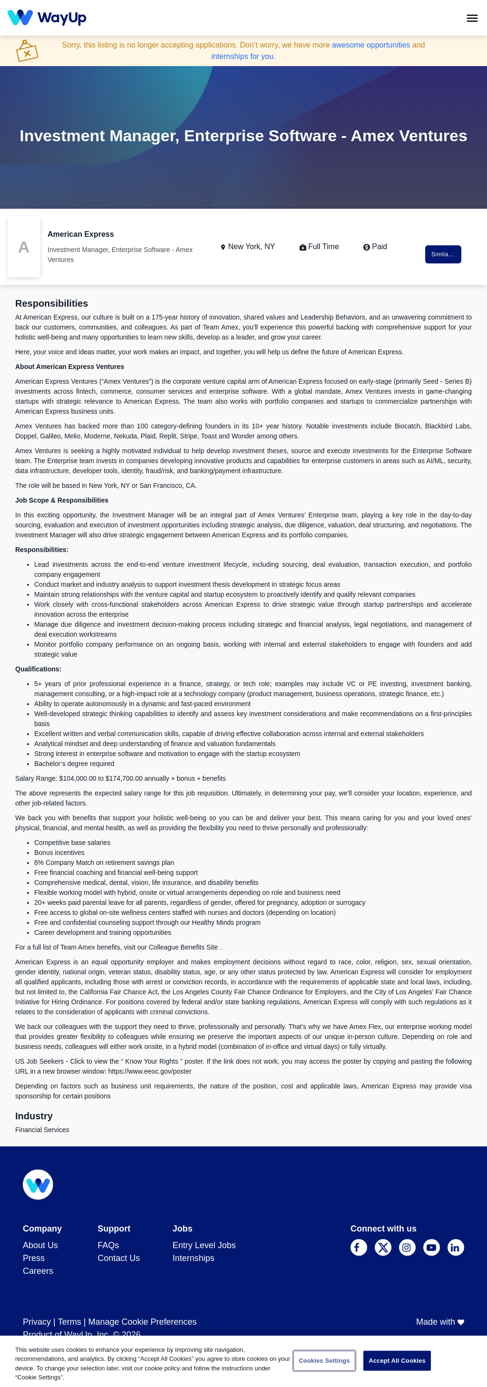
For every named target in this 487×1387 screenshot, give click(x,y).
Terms (69, 1322)
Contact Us (118, 1258)
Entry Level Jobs (204, 1245)
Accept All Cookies (397, 1360)
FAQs (108, 1245)
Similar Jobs (446, 254)
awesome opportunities (371, 45)
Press (34, 1258)
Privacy (37, 1322)
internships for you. (243, 56)
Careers (38, 1271)
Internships (193, 1258)
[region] (243, 1361)
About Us (40, 1245)
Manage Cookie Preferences (142, 1322)
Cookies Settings (324, 1360)
